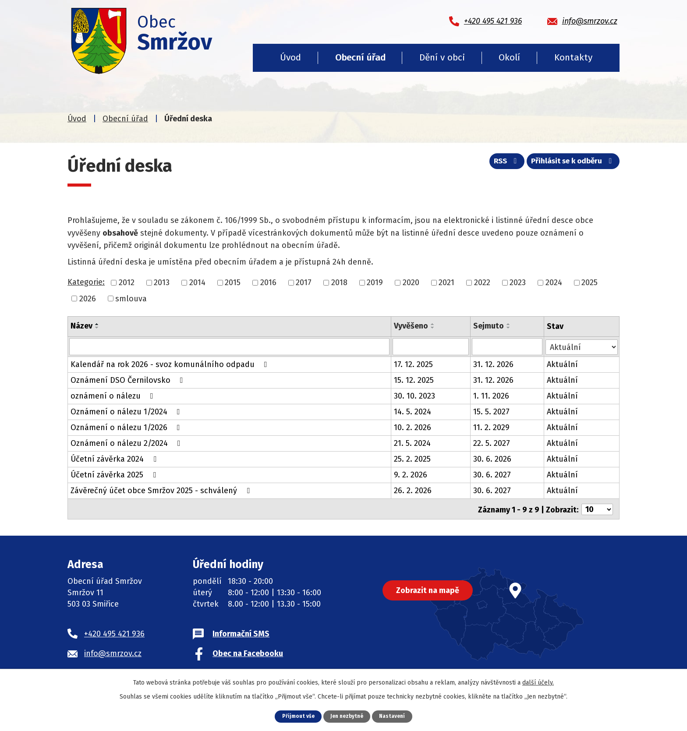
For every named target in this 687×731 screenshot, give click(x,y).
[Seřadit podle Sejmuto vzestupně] (508, 324)
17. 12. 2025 (413, 364)
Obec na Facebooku (247, 652)
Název (81, 326)
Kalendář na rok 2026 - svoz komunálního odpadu (171, 364)
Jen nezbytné (347, 716)
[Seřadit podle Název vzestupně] (97, 324)
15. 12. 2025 (414, 380)
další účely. (538, 682)
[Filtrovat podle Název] (229, 346)
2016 (268, 282)
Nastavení (395, 716)
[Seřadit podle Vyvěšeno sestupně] (433, 327)
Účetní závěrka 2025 (115, 474)
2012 (127, 282)
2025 (589, 282)
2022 (482, 282)
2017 (304, 282)
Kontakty (573, 57)
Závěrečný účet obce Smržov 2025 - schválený (162, 490)
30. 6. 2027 (492, 474)
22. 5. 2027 (491, 443)
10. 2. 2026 (412, 427)
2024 (553, 282)
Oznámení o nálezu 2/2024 (127, 443)
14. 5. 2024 (412, 411)
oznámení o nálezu (114, 395)
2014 (197, 282)
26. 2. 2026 (413, 490)
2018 (339, 282)
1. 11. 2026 (491, 395)
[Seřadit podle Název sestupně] (97, 327)
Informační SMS (240, 632)
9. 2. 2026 (410, 474)
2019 (375, 282)
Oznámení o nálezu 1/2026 (127, 427)
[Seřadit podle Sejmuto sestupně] (508, 327)
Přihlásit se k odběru (570, 163)
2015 (233, 282)
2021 (446, 282)
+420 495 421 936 (114, 632)
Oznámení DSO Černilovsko (129, 380)
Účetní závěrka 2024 (115, 458)
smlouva (131, 298)
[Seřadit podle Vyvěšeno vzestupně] (433, 324)
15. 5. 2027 (491, 411)
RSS (499, 163)
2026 (87, 298)
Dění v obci (442, 57)
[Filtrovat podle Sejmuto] (507, 346)
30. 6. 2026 (492, 458)
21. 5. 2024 (412, 443)
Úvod (290, 57)
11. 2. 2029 (491, 427)
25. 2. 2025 (412, 458)
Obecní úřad (360, 57)
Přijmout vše (295, 716)
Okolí (509, 57)
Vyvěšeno (411, 326)
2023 (518, 282)
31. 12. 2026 (493, 364)
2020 (411, 282)
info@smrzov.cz (113, 652)
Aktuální (562, 364)
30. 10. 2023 (414, 395)
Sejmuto (488, 326)
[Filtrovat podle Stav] (581, 345)
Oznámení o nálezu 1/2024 (127, 411)
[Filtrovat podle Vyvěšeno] (431, 346)
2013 (162, 282)
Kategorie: (86, 282)
